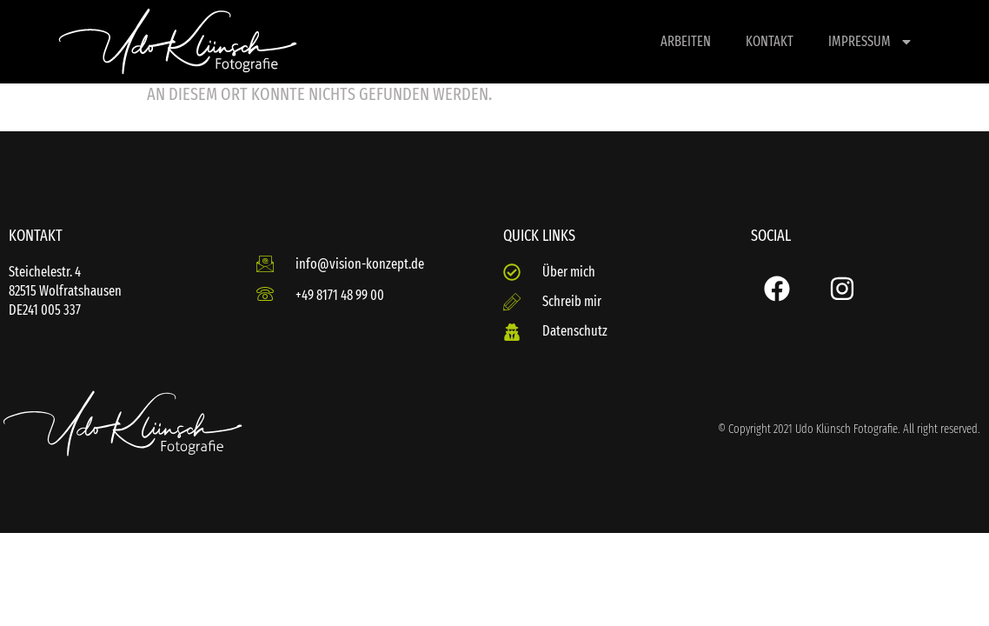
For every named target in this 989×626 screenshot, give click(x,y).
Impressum (870, 41)
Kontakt (769, 41)
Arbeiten (685, 41)
